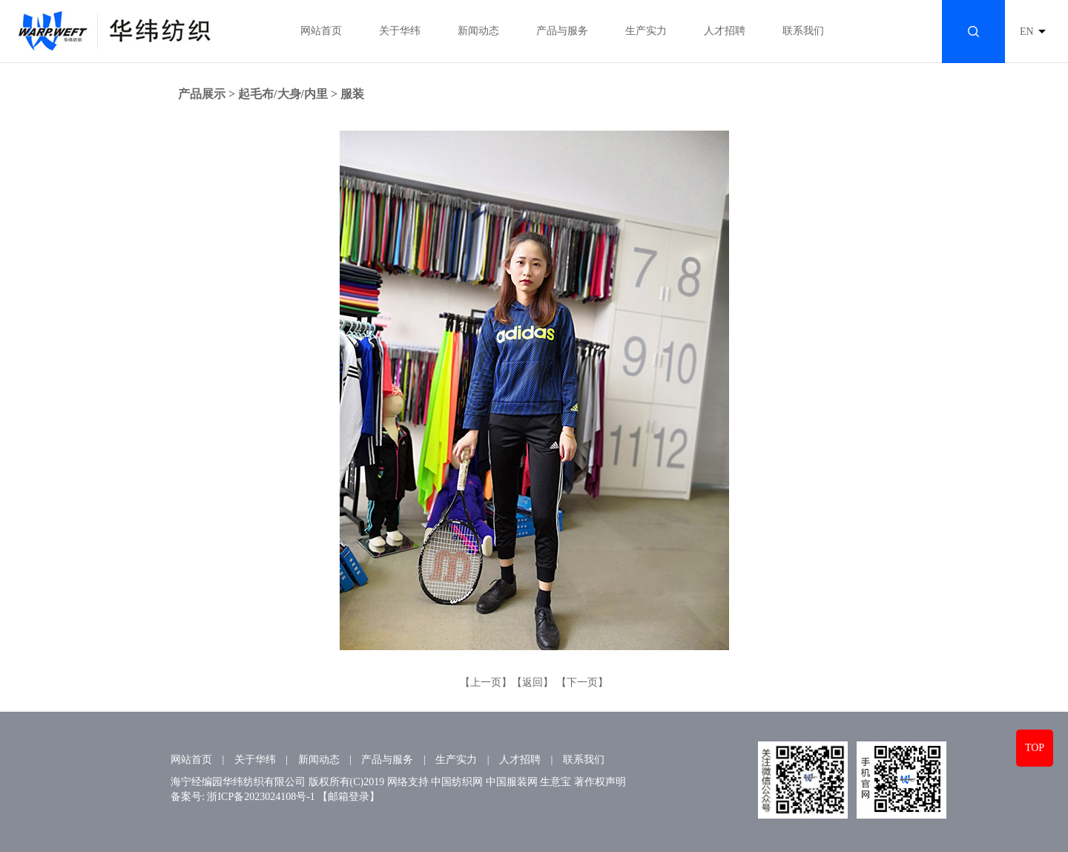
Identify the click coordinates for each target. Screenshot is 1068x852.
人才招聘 (724, 30)
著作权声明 (600, 781)
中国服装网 (512, 781)
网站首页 (321, 30)
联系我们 (803, 30)
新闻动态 (478, 30)
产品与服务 (562, 30)
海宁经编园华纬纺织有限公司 (238, 781)
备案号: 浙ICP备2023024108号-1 (243, 796)
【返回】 (532, 682)
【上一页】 (486, 682)
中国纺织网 (457, 781)
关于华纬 (400, 30)
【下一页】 (582, 682)
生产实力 (646, 30)
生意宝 (555, 781)
